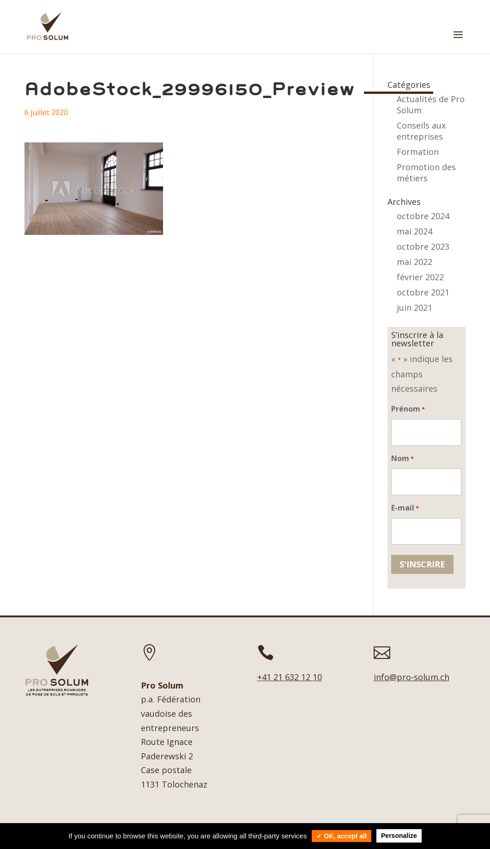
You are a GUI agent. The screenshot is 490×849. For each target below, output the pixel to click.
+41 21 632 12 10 (289, 677)
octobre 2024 (423, 215)
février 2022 (420, 277)
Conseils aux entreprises (421, 131)
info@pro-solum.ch (411, 677)
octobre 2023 (423, 246)
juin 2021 (414, 307)
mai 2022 (414, 261)
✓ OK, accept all (341, 836)
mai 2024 (414, 231)
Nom (402, 459)
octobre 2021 (423, 292)
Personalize (399, 835)
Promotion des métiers (426, 172)
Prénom (408, 409)
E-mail (405, 508)
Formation (418, 151)
